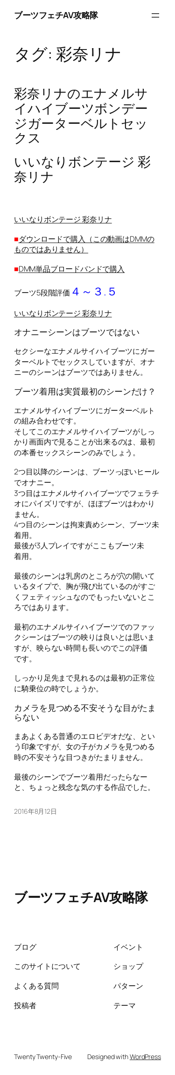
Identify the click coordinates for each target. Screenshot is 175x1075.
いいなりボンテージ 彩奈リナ (63, 219)
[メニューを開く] (155, 15)
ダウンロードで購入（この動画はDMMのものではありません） (84, 244)
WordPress (145, 1056)
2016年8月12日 (35, 811)
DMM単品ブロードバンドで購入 (72, 269)
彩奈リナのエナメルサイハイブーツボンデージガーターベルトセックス (81, 115)
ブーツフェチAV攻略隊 (56, 15)
